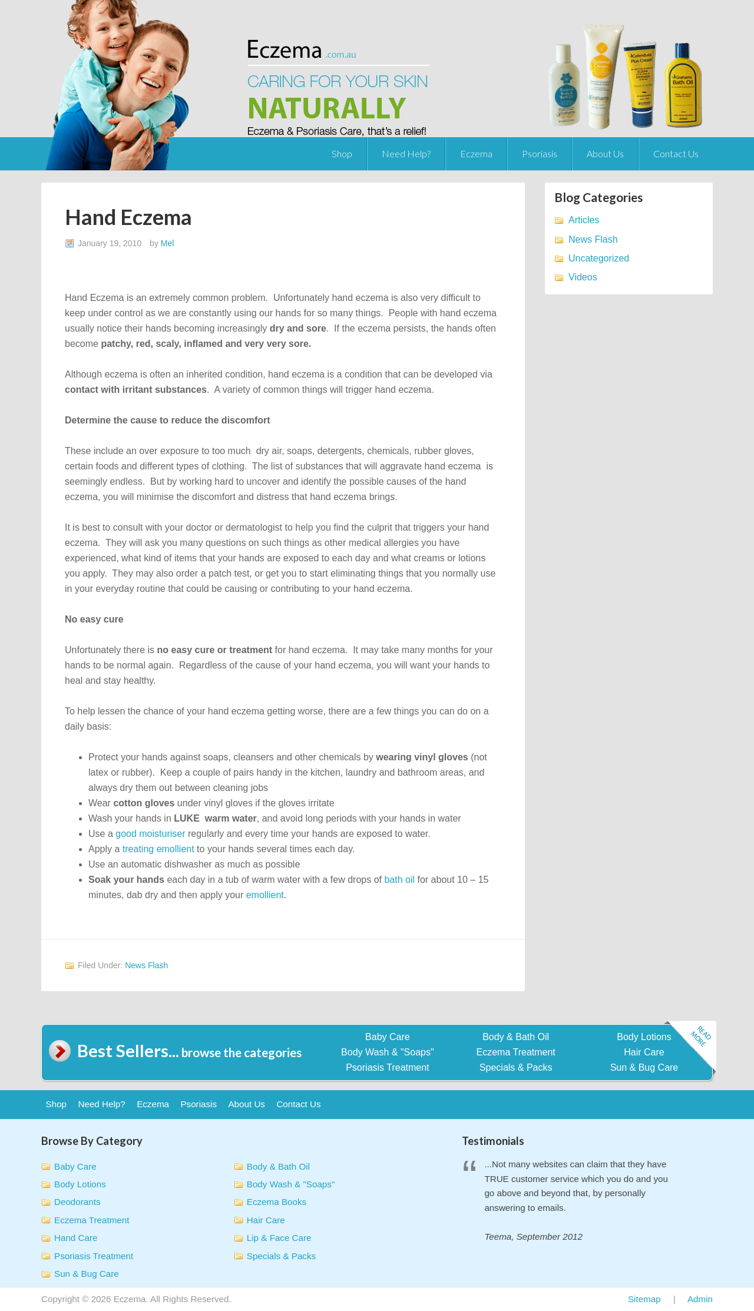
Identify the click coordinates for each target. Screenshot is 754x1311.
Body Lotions (644, 1037)
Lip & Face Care (279, 1238)
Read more (689, 1049)
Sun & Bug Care (644, 1067)
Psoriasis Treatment (387, 1067)
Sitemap (644, 1299)
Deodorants (77, 1202)
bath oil (399, 880)
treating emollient (158, 849)
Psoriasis (539, 153)
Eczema (476, 153)
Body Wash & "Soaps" (387, 1052)
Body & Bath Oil (515, 1037)
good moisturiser (150, 834)
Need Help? (406, 153)
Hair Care (644, 1052)
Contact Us (676, 153)
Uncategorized (598, 258)
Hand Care (75, 1238)
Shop (342, 153)
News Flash (146, 965)
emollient (265, 895)
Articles (583, 220)
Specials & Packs (516, 1067)
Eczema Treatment (516, 1052)
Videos (582, 277)
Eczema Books (276, 1202)
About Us (605, 153)
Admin (700, 1299)
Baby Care (387, 1037)
